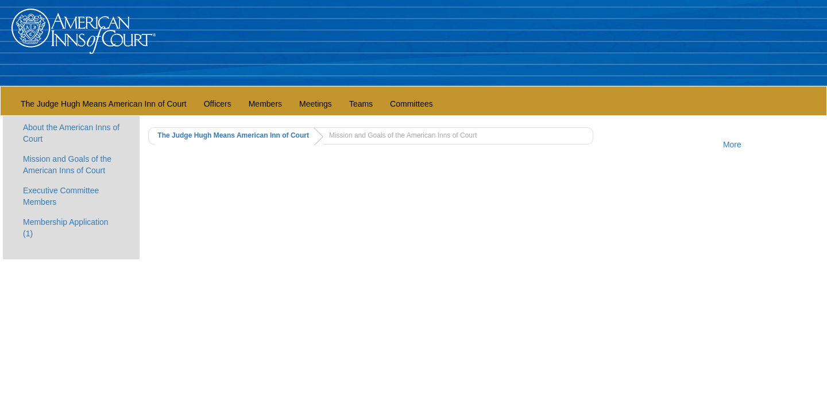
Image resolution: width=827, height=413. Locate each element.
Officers (217, 103)
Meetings (315, 103)
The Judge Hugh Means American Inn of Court (104, 103)
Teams (361, 103)
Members (265, 103)
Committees (411, 103)
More (732, 144)
